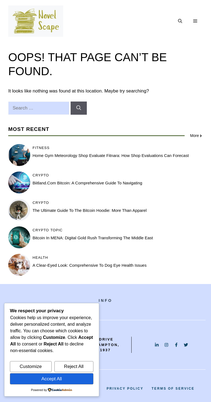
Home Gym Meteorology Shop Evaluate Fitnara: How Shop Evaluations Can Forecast (111, 155)
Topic (56, 230)
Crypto (41, 175)
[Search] (79, 108)
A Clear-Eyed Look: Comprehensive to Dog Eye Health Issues (90, 265)
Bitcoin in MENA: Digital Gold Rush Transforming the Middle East (93, 237)
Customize (31, 366)
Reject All (74, 366)
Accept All (51, 378)
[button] (180, 21)
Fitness (41, 148)
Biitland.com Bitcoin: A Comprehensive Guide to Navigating (87, 183)
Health (40, 257)
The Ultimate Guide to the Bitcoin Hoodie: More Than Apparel (90, 210)
